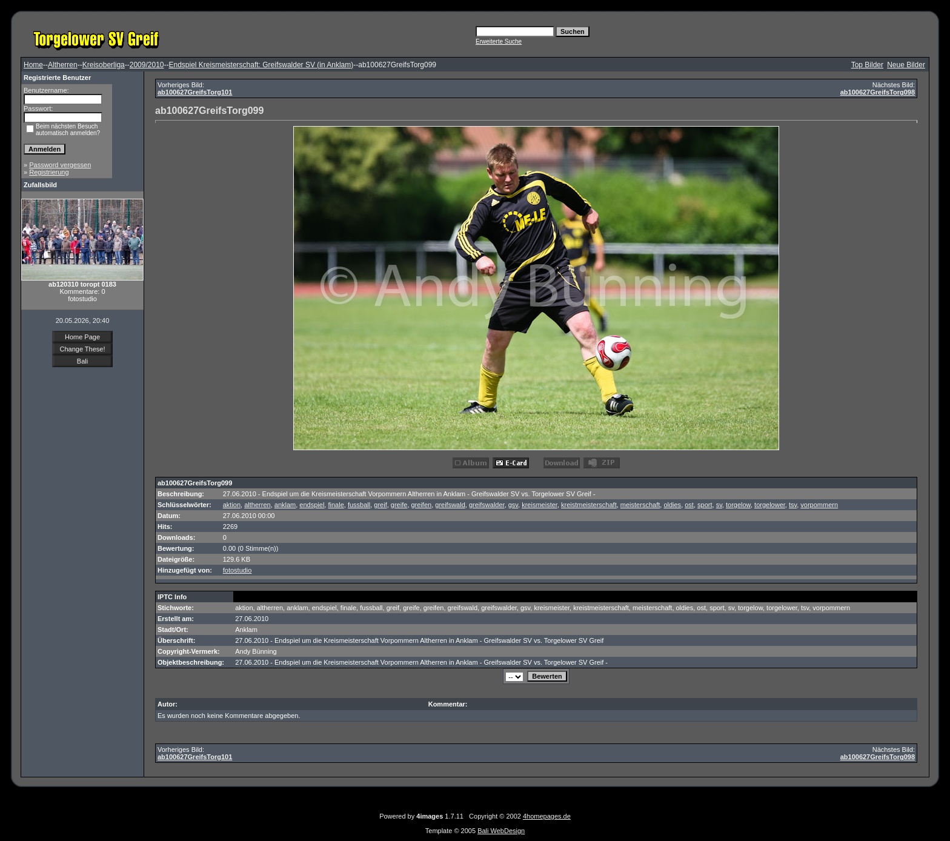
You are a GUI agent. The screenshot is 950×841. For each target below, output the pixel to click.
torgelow (738, 504)
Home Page (82, 337)
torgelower (769, 504)
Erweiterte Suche (499, 41)
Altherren (63, 65)
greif (380, 504)
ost (689, 504)
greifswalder (487, 504)
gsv (513, 504)
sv (719, 504)
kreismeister (539, 504)
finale (336, 504)
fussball (359, 504)
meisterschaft (640, 504)
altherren (257, 504)
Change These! (82, 349)
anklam (285, 504)
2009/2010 (147, 65)
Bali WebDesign (501, 830)
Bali (82, 361)
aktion (232, 504)
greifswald (450, 504)
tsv (793, 504)
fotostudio (237, 570)
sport (704, 504)
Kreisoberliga (103, 65)
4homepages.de (547, 816)
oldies (672, 504)
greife (399, 504)
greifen (421, 504)
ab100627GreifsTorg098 (877, 92)
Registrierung (48, 172)
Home (33, 65)
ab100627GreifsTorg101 (195, 92)
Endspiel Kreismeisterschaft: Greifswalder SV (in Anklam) (261, 65)
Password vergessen (60, 164)
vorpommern (819, 504)
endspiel (311, 504)
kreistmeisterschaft (589, 504)
